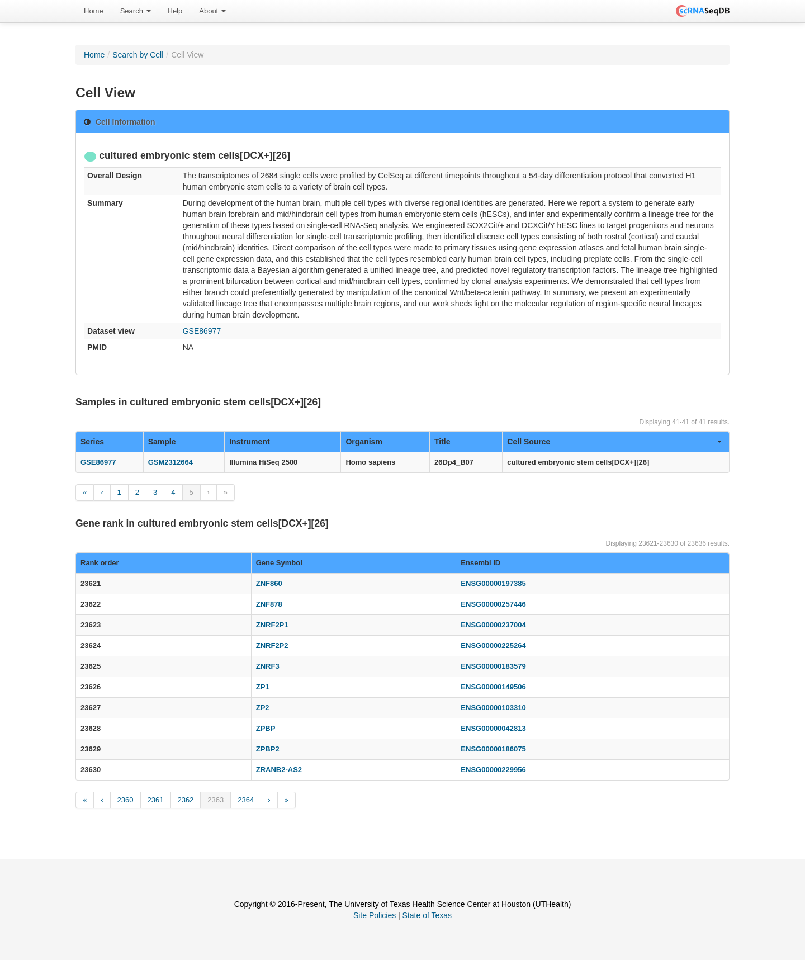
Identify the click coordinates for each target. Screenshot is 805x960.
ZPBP (266, 728)
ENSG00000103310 (493, 707)
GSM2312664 (170, 462)
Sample (162, 441)
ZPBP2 (268, 749)
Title (442, 441)
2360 (125, 800)
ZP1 (262, 687)
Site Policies (374, 915)
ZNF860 (269, 583)
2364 (246, 800)
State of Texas (427, 915)
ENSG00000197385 (493, 583)
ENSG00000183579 (493, 666)
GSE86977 (202, 331)
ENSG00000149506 (493, 687)
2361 (156, 800)
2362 (185, 800)
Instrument (249, 441)
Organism (363, 441)
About (212, 11)
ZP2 (262, 707)
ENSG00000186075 (493, 749)
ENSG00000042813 (493, 728)
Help (175, 11)
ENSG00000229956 (493, 769)
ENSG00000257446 (493, 604)
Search (135, 11)
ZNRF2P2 (272, 645)
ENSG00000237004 (493, 625)
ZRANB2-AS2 (279, 769)
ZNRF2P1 (272, 625)
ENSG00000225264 (493, 645)
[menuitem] (93, 11)
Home (93, 11)
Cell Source (614, 441)
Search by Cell (137, 54)
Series (92, 441)
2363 (215, 800)
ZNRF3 (268, 666)
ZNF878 (269, 604)
